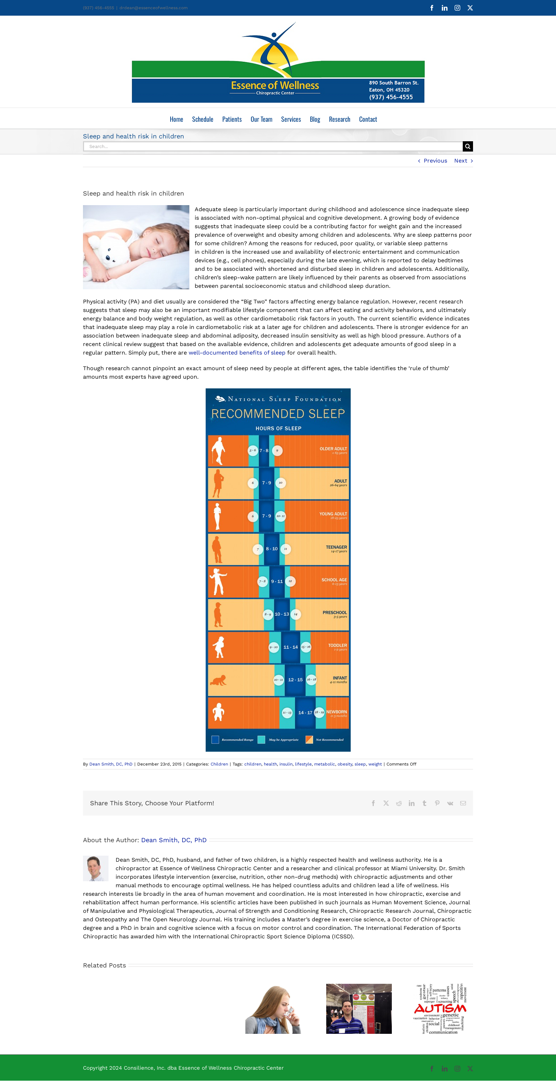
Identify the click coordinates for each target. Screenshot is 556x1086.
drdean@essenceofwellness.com (153, 7)
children (252, 764)
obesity (345, 764)
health (270, 764)
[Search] (468, 146)
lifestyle (303, 764)
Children (219, 764)
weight (375, 764)
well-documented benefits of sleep (238, 352)
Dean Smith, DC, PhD (111, 764)
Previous (435, 160)
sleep (360, 764)
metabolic (324, 764)
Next (460, 160)
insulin (286, 764)
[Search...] (273, 146)
